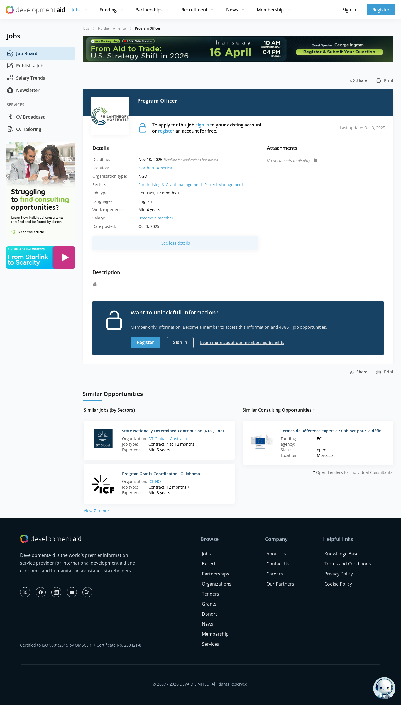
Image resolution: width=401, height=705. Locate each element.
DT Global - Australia (167, 438)
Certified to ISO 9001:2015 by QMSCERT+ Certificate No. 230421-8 (80, 645)
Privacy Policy (338, 574)
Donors (210, 614)
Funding (108, 10)
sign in (202, 125)
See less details (175, 243)
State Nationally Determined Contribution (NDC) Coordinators (181, 430)
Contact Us (278, 564)
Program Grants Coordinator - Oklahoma (161, 473)
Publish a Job (25, 65)
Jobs (76, 10)
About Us (276, 554)
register (166, 131)
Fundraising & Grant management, (171, 184)
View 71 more (96, 510)
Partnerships (149, 10)
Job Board (22, 53)
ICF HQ (154, 481)
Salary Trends (26, 78)
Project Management (223, 184)
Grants (209, 604)
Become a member (155, 218)
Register (381, 10)
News (232, 10)
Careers (274, 574)
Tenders (210, 594)
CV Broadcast (26, 117)
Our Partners (280, 584)
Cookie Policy (338, 584)
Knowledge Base (341, 554)
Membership (270, 10)
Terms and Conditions (347, 564)
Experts (210, 564)
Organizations (216, 584)
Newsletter (23, 90)
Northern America (112, 28)
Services (210, 644)
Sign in (349, 10)
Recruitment (194, 10)
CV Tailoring (24, 129)
